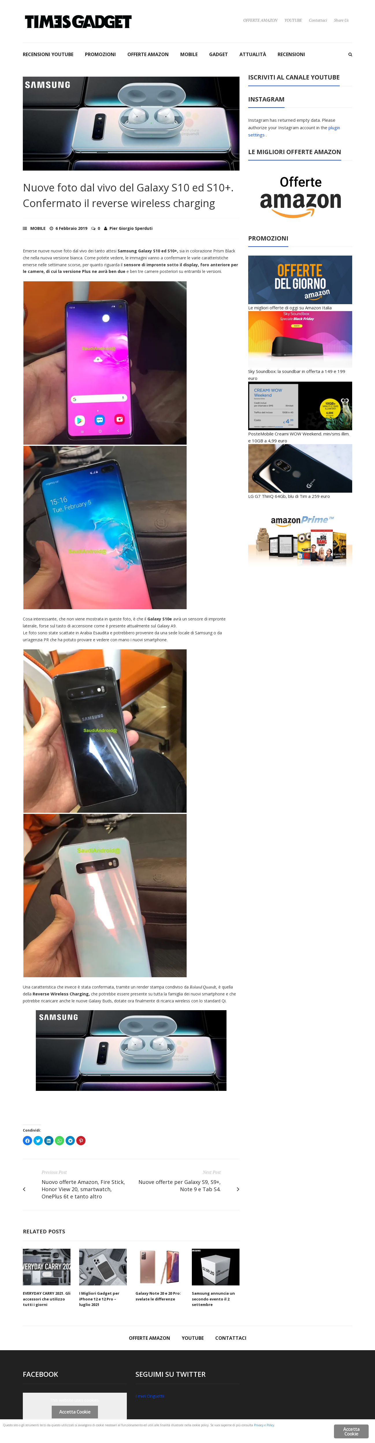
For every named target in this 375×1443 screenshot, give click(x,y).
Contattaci (318, 20)
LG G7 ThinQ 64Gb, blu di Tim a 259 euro (289, 496)
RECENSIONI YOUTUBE (48, 54)
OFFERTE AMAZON (260, 20)
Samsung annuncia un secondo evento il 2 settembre (213, 1299)
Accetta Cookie (74, 1412)
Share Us (341, 20)
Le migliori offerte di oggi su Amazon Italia (290, 308)
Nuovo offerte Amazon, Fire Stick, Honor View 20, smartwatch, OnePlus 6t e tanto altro (83, 1189)
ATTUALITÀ (253, 54)
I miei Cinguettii (149, 1396)
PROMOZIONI (100, 54)
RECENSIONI (291, 54)
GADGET (218, 54)
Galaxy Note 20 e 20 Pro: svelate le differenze (158, 1296)
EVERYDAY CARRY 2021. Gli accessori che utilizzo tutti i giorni (46, 1299)
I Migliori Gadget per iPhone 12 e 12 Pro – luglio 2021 (99, 1299)
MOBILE (189, 54)
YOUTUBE (293, 20)
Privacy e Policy (109, 1432)
